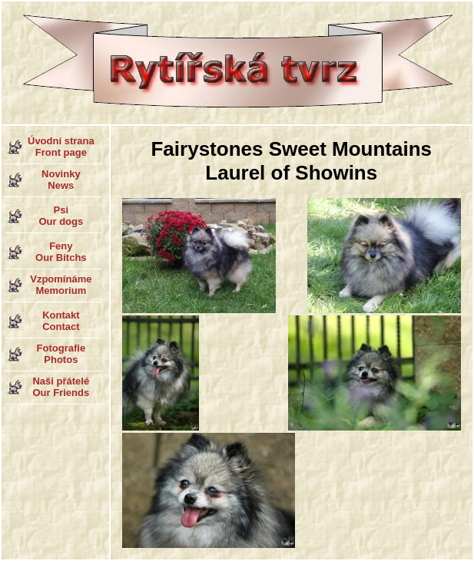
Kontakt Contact (60, 320)
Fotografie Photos (61, 353)
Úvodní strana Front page (61, 146)
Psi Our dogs (60, 215)
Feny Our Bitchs (60, 251)
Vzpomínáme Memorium (60, 284)
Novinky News (61, 179)
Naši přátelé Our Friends (60, 386)
